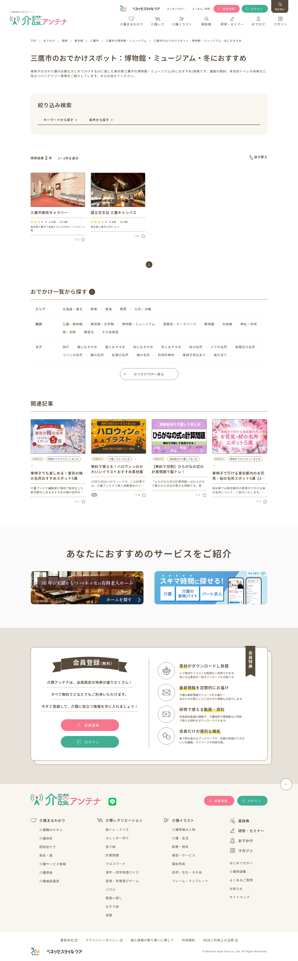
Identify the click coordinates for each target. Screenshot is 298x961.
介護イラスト (178, 820)
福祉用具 (178, 863)
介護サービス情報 (52, 864)
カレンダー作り (117, 838)
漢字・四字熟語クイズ (122, 872)
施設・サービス (183, 855)
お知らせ (236, 888)
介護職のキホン (51, 829)
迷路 (109, 915)
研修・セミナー (246, 830)
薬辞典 (239, 820)
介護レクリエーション (120, 820)
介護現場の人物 (183, 829)
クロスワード (116, 863)
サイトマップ (239, 897)
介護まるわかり (48, 820)
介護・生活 (180, 838)
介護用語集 (237, 871)
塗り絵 (111, 846)
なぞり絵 (112, 906)
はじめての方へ (176, 9)
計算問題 (112, 855)
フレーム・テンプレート (190, 880)
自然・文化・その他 (187, 872)
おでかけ (241, 840)
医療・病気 (180, 846)
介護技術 (46, 838)
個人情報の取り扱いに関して (152, 940)
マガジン (241, 850)
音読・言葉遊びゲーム (122, 880)
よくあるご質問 (201, 9)
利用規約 (188, 940)
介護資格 (46, 872)
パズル (111, 889)
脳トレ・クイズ (117, 829)
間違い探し (114, 898)
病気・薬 (46, 855)
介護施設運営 (49, 881)
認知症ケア (47, 846)
